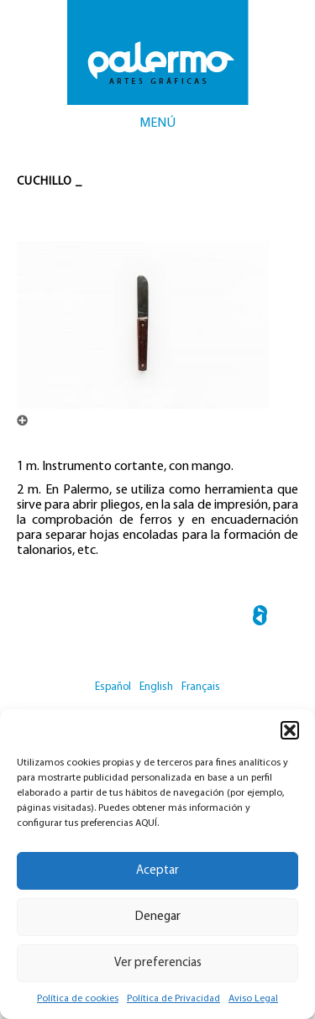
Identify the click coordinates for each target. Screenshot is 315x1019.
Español (113, 687)
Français (200, 687)
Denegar (158, 917)
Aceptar (157, 871)
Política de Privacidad (173, 999)
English (156, 687)
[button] (289, 730)
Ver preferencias (158, 963)
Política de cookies (77, 999)
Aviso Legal (253, 999)
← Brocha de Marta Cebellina (260, 618)
